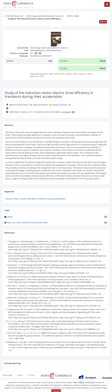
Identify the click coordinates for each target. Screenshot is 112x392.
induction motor (12, 198)
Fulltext (10, 216)
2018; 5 (73, 16)
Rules (20, 375)
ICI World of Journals (14, 16)
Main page (7, 375)
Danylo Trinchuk (60, 104)
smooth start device (28, 198)
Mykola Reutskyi (40, 104)
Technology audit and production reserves (45, 16)
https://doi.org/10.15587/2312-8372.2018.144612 (27, 222)
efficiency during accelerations (51, 198)
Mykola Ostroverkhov (18, 104)
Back (103, 21)
